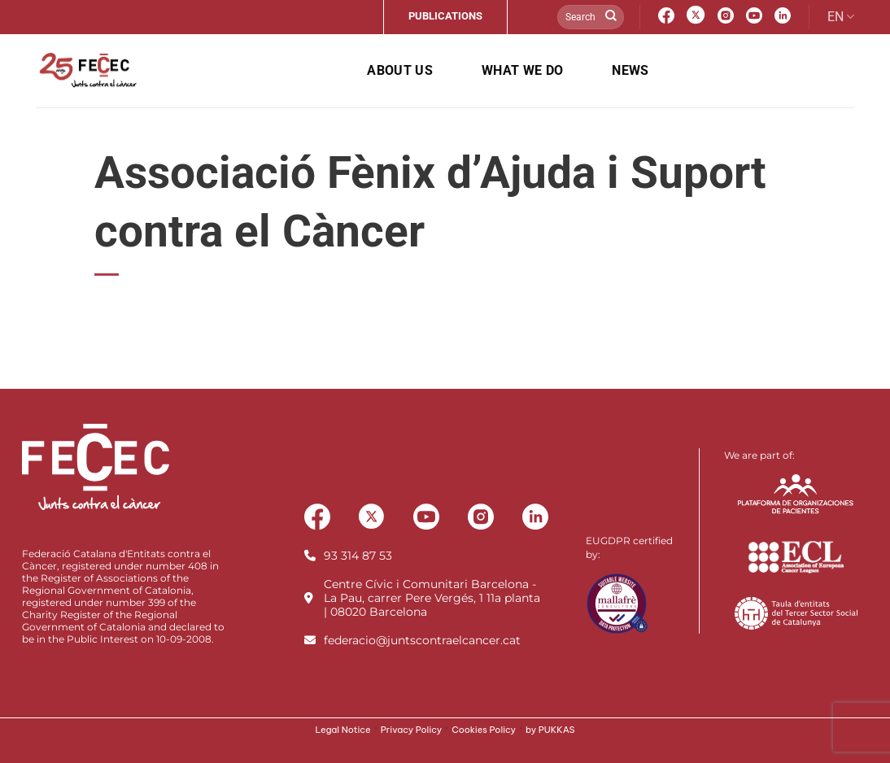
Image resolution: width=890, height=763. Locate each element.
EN (840, 17)
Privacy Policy (412, 729)
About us (400, 70)
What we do (522, 70)
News (630, 70)
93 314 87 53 (358, 555)
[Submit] (611, 17)
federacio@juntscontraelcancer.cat (422, 640)
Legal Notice (342, 729)
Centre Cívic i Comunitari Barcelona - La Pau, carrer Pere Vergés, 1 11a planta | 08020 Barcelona (432, 598)
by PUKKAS (550, 729)
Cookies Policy (484, 729)
